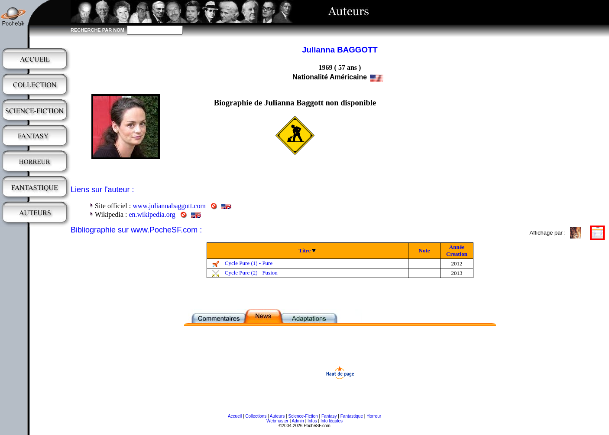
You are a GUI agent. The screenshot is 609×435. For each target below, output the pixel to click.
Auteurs (277, 416)
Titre (305, 250)
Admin (298, 421)
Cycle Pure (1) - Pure (248, 263)
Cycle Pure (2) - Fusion (251, 272)
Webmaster (277, 421)
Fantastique (351, 416)
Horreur (373, 416)
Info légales (332, 421)
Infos (312, 421)
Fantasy (329, 416)
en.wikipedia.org (152, 214)
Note (424, 250)
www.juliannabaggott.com (169, 205)
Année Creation (456, 250)
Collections (255, 416)
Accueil (235, 416)
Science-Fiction (302, 416)
